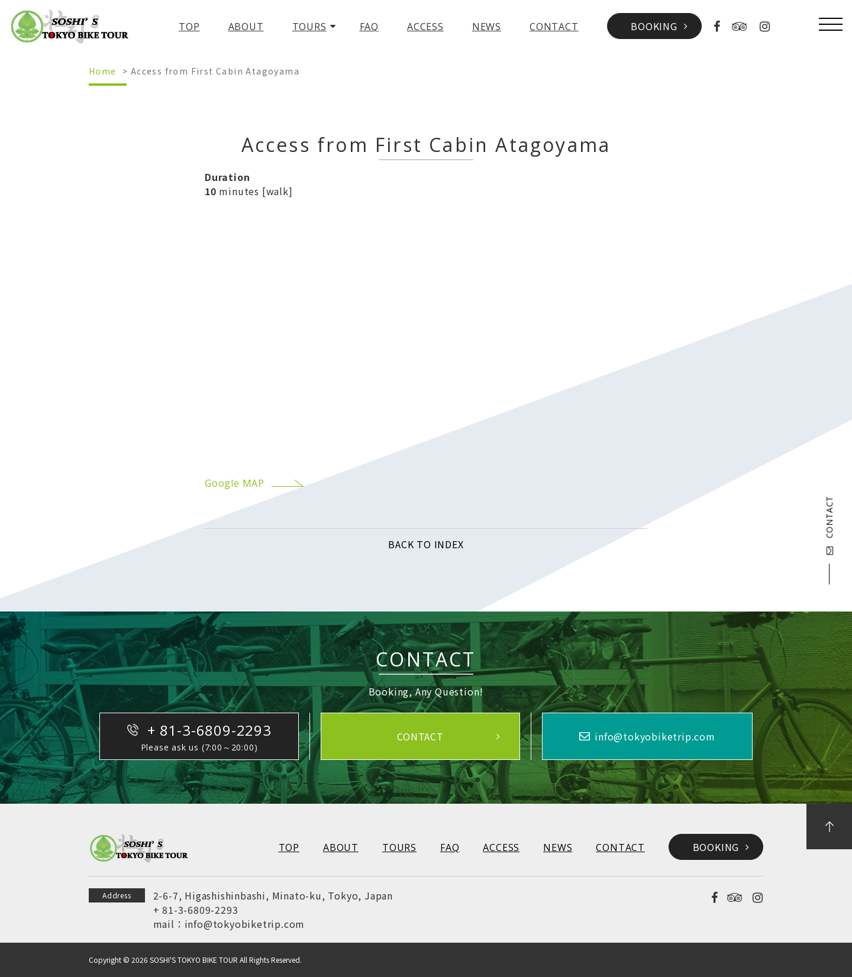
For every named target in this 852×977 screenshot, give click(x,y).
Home (103, 71)
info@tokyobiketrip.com (245, 924)
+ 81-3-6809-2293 (195, 909)
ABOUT (246, 26)
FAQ (369, 26)
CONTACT (554, 26)
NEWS (486, 26)
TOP (189, 26)
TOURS (309, 26)
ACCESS (425, 26)
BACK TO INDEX (425, 544)
